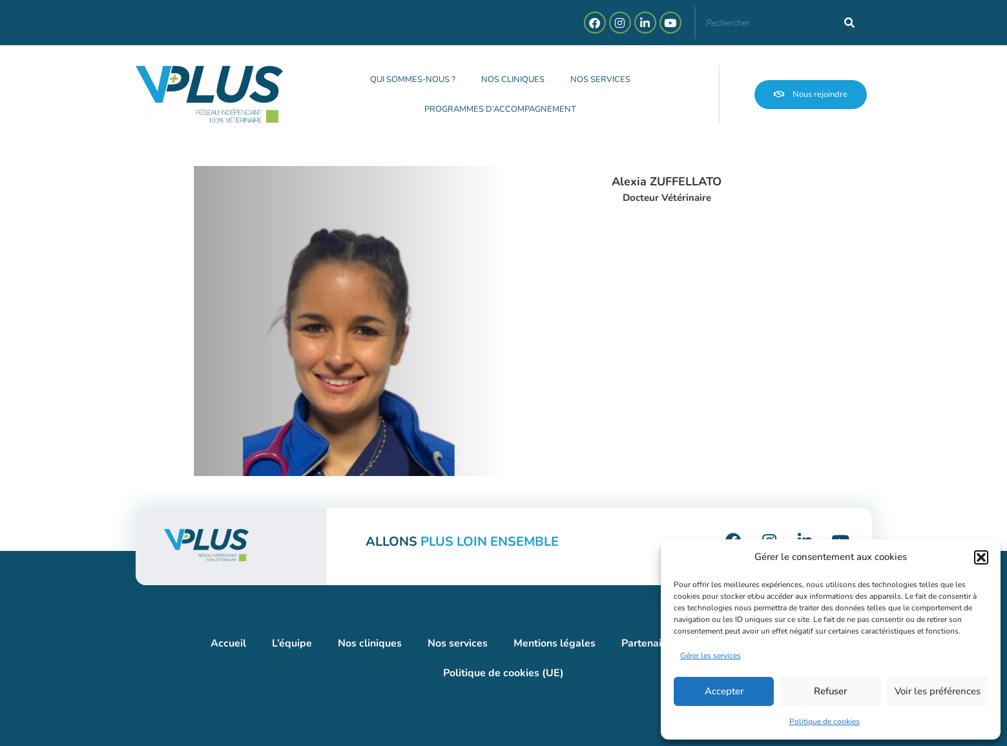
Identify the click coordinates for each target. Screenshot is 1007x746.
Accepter (724, 691)
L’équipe (292, 643)
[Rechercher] (849, 22)
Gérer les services (710, 655)
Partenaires (648, 643)
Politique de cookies (824, 721)
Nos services (601, 79)
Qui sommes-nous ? (413, 79)
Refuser (830, 691)
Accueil (228, 643)
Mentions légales (555, 643)
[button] (981, 557)
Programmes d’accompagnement (500, 109)
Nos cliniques (513, 79)
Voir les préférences (938, 691)
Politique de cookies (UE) (503, 673)
